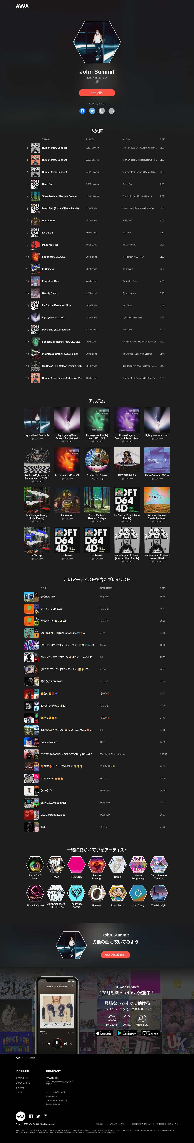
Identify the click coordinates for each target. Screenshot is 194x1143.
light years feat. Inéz (53, 317)
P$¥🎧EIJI (105, 802)
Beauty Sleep (49, 293)
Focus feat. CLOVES (54, 257)
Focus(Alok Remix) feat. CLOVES (61, 341)
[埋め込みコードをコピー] (112, 111)
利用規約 (99, 1124)
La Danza (47, 232)
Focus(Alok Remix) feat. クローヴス (139, 341)
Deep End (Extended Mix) (56, 329)
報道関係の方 (51, 1096)
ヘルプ (19, 1092)
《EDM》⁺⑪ (46, 790)
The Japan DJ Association (112, 754)
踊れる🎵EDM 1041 (51, 681)
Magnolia (104, 596)
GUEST (104, 778)
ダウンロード (22, 1078)
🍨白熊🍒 (105, 693)
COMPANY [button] (53, 1071)
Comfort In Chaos (97, 475)
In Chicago (48, 269)
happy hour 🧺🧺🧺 (52, 778)
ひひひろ (104, 608)
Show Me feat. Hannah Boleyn (59, 196)
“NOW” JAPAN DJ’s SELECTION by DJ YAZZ (66, 754)
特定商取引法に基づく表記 (167, 1124)
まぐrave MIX (48, 596)
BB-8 (102, 742)
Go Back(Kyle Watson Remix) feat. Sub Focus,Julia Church (76, 366)
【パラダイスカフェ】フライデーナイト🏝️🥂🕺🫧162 (68, 645)
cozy (102, 633)
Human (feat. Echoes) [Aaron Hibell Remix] (143, 148)
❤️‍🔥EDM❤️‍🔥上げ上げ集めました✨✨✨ (62, 766)
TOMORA (76, 877)
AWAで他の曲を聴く (115, 954)
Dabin (117, 877)
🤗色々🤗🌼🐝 (49, 718)
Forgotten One (50, 281)
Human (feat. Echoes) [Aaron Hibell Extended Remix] (148, 172)
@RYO (103, 827)
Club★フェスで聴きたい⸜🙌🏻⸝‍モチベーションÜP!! (67, 657)
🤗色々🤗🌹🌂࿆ (50, 693)
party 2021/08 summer (53, 802)
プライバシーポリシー (117, 1124)
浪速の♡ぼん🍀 (107, 766)
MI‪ (101, 657)
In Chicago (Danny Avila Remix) (60, 354)
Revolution (48, 220)
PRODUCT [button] (23, 1071)
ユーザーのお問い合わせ (56, 1092)
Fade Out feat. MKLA (157, 475)
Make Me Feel (50, 245)
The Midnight (158, 905)
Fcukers (97, 905)
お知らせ (20, 1087)
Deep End (47, 184)
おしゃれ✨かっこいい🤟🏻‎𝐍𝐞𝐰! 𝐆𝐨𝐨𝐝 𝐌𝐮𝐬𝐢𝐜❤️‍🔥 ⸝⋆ (67, 730)
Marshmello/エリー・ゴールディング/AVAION (56, 907)
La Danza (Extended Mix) (56, 305)
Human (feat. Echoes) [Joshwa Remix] (141, 160)
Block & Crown (35, 905)
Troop (55, 877)
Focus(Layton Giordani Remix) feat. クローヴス (127, 438)
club (43, 827)
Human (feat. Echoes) (54, 148)
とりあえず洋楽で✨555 (54, 621)
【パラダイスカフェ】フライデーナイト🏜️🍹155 (65, 669)
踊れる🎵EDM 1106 (51, 608)
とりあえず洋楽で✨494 (54, 705)
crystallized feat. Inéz (37, 435)
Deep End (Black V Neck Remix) (60, 208)
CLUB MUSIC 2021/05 (53, 815)
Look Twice (117, 905)
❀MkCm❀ (105, 790)
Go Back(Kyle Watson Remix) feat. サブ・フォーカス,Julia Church (153, 366)
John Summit (30, 1058)
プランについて (23, 1083)
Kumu (103, 645)
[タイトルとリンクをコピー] (102, 111)
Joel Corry (138, 905)
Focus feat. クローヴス (133, 257)
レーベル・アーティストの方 (56, 1101)
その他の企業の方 (53, 1105)
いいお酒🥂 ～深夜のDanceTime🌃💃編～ (64, 633)
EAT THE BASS (127, 475)
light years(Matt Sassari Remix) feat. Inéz (67, 438)
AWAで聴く (97, 92)
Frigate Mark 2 (49, 742)
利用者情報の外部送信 (141, 1124)
